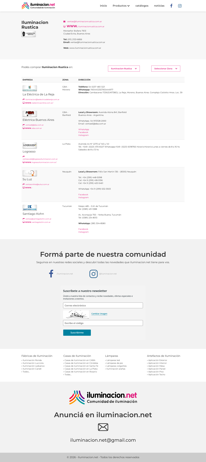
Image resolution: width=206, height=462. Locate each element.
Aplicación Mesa (156, 366)
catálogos (141, 5)
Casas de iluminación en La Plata (81, 369)
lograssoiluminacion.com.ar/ (40, 162)
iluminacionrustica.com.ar (83, 26)
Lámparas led (113, 360)
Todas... (68, 374)
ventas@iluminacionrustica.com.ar (82, 21)
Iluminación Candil (32, 369)
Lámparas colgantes (116, 366)
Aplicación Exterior (157, 360)
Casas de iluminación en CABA (80, 360)
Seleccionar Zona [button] (165, 68)
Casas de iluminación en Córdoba (81, 363)
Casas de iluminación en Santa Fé (81, 366)
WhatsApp (83, 129)
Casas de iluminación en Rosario (81, 371)
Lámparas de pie (114, 363)
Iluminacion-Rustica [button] (124, 68)
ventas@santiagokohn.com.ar (37, 219)
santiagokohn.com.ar (36, 222)
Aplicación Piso (156, 371)
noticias (159, 5)
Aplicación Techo (156, 374)
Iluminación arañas (115, 369)
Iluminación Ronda (32, 360)
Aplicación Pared (156, 369)
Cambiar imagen (99, 313)
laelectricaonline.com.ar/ (38, 103)
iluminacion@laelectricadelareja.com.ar (41, 99)
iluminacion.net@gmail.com (103, 440)
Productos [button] (121, 5)
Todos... (26, 371)
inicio (103, 5)
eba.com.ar (32, 128)
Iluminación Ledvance (33, 366)
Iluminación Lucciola (33, 363)
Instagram (83, 135)
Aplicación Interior (157, 363)
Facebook (83, 132)
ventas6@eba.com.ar (33, 125)
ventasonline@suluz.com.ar (36, 184)
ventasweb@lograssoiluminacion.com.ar (40, 157)
